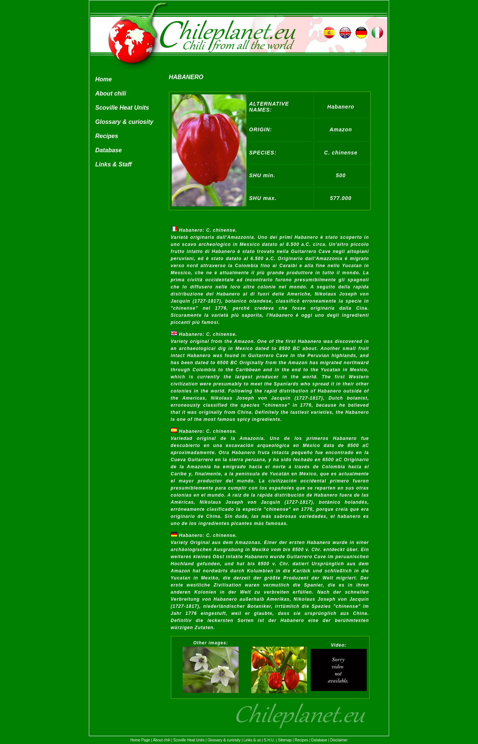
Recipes (106, 136)
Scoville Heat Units (122, 107)
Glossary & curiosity (124, 122)
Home (103, 79)
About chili (110, 93)
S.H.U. (269, 740)
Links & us (252, 740)
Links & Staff (113, 164)
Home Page (140, 740)
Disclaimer (339, 740)
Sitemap (285, 740)
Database (108, 150)
